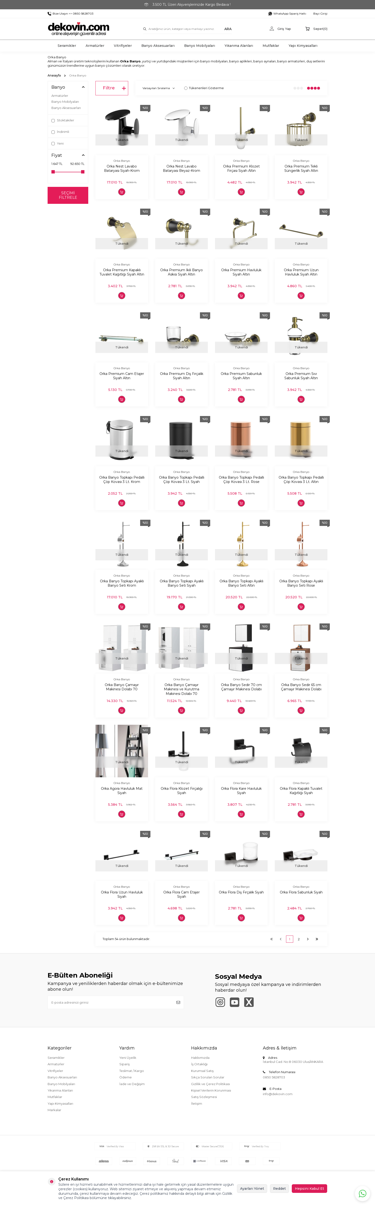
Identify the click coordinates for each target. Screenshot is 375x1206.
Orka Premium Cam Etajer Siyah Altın (121, 376)
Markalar (54, 1110)
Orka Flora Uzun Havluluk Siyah (122, 894)
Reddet (279, 1188)
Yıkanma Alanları (239, 45)
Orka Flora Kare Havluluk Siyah (241, 790)
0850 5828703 (274, 1077)
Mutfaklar (271, 45)
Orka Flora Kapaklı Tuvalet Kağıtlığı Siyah (301, 790)
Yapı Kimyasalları (303, 45)
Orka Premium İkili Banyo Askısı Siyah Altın (181, 272)
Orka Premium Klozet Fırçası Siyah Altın (241, 168)
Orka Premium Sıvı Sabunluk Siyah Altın (301, 376)
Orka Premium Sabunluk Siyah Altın (241, 376)
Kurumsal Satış (202, 1071)
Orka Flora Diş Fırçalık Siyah (241, 892)
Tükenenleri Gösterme (204, 88)
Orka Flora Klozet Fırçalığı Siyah (182, 790)
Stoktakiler (62, 120)
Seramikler (67, 45)
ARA (228, 29)
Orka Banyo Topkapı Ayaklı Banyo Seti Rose (301, 583)
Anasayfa (54, 75)
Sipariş (124, 1064)
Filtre (114, 88)
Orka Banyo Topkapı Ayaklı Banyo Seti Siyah (182, 583)
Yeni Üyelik (127, 1058)
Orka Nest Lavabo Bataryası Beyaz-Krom (181, 168)
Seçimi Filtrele (68, 195)
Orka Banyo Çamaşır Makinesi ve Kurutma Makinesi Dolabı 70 (181, 689)
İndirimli (60, 132)
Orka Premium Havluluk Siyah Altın (241, 272)
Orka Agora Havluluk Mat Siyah (122, 790)
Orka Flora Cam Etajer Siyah (181, 894)
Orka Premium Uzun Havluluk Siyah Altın (301, 272)
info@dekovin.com (277, 1094)
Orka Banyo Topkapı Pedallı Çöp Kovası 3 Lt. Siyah (181, 479)
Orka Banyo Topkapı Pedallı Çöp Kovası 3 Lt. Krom (121, 479)
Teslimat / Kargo (131, 1071)
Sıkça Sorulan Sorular (207, 1077)
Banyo (58, 87)
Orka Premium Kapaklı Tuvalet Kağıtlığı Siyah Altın (121, 272)
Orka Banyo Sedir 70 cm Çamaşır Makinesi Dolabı (241, 687)
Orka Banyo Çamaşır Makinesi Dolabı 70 (122, 687)
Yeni (57, 143)
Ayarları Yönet (252, 1188)
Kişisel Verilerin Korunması (211, 1090)
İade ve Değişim (132, 1084)
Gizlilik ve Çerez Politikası (210, 1084)
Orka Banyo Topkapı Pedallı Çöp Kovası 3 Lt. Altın (301, 479)
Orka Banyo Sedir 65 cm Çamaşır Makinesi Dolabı (301, 687)
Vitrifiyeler (123, 45)
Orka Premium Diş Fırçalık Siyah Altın (181, 376)
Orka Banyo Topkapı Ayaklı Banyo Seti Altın (241, 583)
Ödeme (125, 1077)
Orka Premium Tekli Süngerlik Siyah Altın (301, 168)
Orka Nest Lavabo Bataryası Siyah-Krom (122, 168)
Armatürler (95, 45)
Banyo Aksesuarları (158, 45)
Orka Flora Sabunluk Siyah (301, 892)
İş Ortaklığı (199, 1064)
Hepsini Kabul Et (309, 1188)
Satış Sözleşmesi (204, 1097)
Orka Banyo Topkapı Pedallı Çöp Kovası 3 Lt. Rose (241, 479)
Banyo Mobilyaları (199, 45)
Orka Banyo (122, 160)
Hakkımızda (200, 1058)
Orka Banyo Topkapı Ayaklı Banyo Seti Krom (122, 583)
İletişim (196, 1103)
